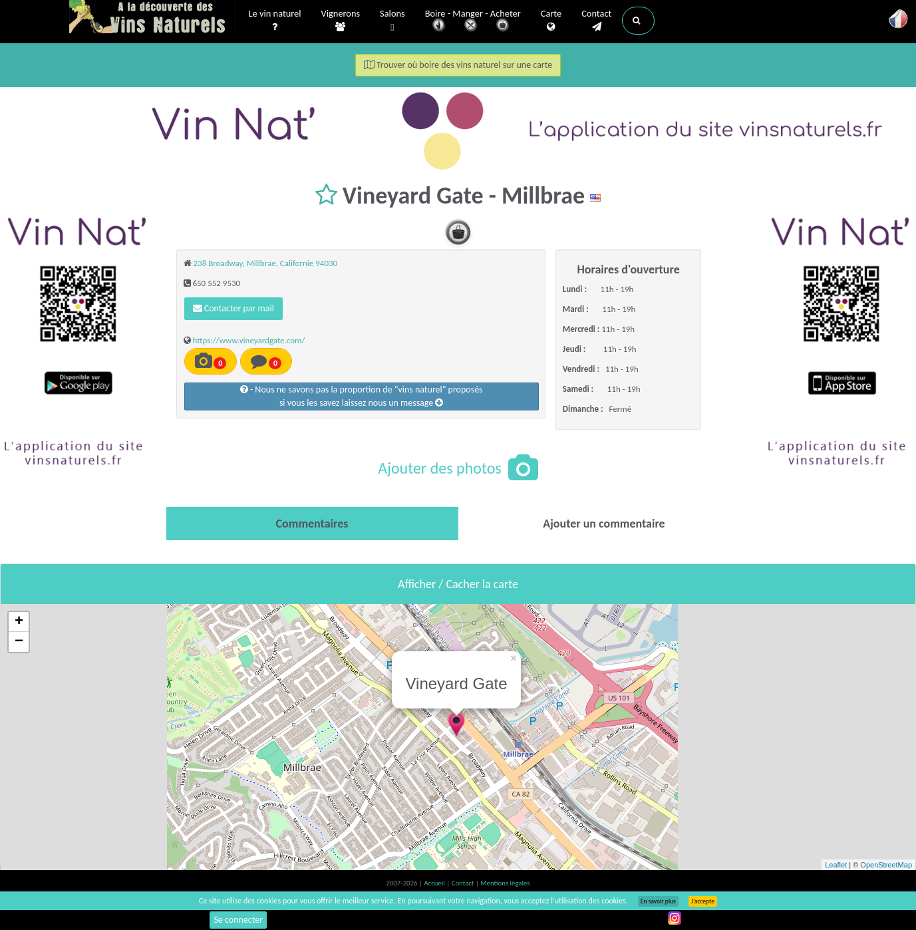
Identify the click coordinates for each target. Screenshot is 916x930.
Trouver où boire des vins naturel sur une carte (458, 65)
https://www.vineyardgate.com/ (248, 340)
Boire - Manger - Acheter (473, 22)
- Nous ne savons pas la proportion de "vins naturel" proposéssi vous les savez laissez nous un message (361, 396)
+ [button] (19, 622)
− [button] (19, 642)
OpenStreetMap (886, 865)
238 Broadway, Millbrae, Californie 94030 (265, 263)
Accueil (435, 883)
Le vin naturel (275, 21)
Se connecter (238, 919)
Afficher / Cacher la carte (458, 584)
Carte (551, 21)
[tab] (312, 523)
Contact (596, 21)
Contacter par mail (233, 308)
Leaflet (836, 865)
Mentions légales (505, 883)
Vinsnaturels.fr (152, 18)
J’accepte (702, 901)
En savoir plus (658, 901)
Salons (392, 21)
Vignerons (341, 21)
